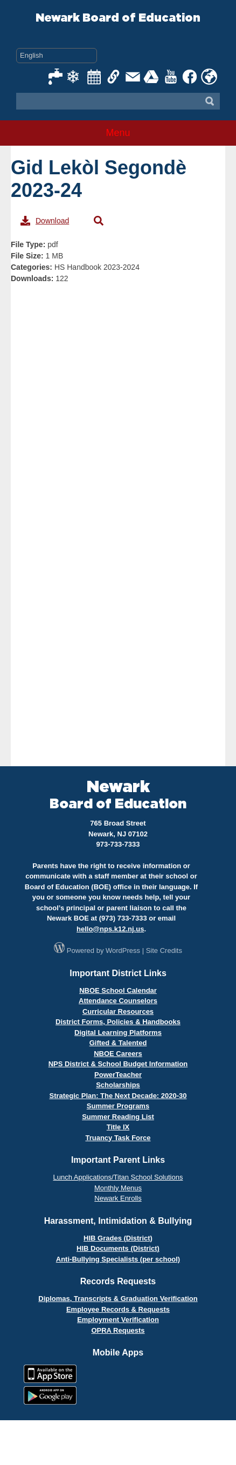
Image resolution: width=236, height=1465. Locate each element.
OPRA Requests (117, 1330)
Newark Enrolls (117, 1198)
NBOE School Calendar (118, 990)
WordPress (123, 950)
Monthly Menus (118, 1188)
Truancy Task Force (117, 1138)
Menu (118, 132)
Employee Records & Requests (118, 1309)
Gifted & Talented (118, 1043)
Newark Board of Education (118, 18)
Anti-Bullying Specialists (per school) (118, 1259)
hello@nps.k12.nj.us (110, 929)
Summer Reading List (118, 1117)
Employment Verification (118, 1320)
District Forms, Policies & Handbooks (118, 1022)
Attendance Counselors (118, 1001)
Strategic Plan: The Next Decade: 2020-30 (117, 1096)
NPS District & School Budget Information (118, 1064)
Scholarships (118, 1085)
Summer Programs (118, 1106)
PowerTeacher (118, 1075)
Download (44, 221)
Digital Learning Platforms (118, 1032)
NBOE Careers (118, 1054)
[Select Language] (56, 55)
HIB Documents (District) (118, 1248)
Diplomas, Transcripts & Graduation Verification (117, 1298)
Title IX (118, 1127)
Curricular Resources (118, 1011)
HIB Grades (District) (118, 1238)
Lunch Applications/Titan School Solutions (118, 1177)
